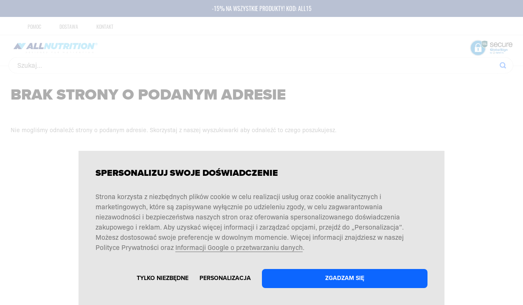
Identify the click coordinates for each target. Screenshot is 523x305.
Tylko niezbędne (162, 278)
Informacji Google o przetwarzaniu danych (239, 247)
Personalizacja (225, 278)
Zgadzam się (344, 278)
